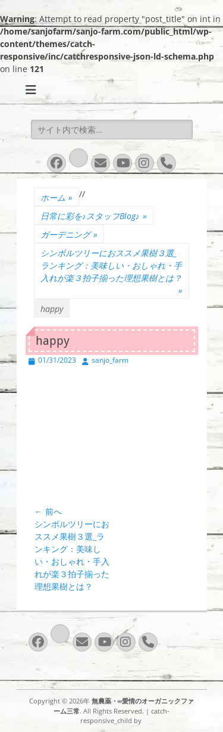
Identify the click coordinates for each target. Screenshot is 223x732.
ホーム (56, 197)
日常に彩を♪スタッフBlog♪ (93, 216)
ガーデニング (69, 234)
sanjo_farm (110, 360)
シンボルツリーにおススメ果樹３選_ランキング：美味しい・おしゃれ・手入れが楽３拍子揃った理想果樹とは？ (111, 272)
